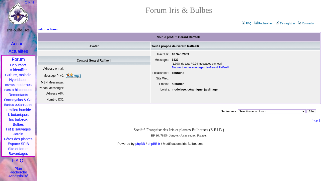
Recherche (18, 172)
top (315, 120)
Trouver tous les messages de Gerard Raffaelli (200, 67)
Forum (18, 59)
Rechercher (264, 23)
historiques (18, 90)
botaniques (18, 105)
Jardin (18, 134)
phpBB (140, 144)
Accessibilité (18, 176)
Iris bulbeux (18, 119)
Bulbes (18, 124)
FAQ (246, 23)
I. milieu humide (18, 110)
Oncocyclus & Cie (18, 100)
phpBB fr (154, 144)
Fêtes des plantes (18, 139)
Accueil (18, 43)
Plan (18, 168)
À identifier (18, 70)
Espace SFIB (18, 144)
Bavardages (18, 154)
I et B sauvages (18, 129)
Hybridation (18, 80)
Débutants (18, 65)
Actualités (18, 51)
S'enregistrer (285, 23)
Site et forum (18, 149)
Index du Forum (48, 29)
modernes (18, 85)
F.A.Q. (18, 160)
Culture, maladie (18, 75)
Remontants (18, 95)
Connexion (306, 23)
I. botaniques (18, 115)
